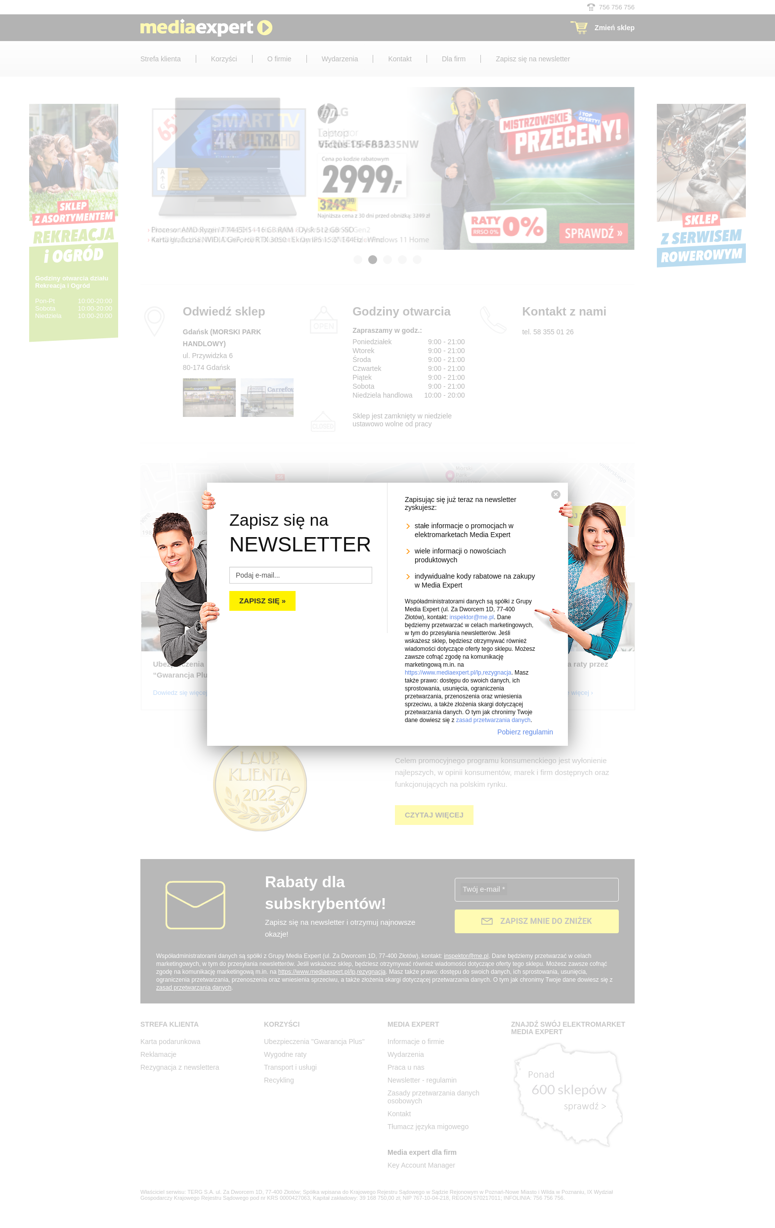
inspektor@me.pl (472, 617)
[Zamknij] (555, 494)
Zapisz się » (262, 600)
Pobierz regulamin (525, 732)
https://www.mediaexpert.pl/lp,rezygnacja (458, 672)
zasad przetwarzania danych (493, 720)
